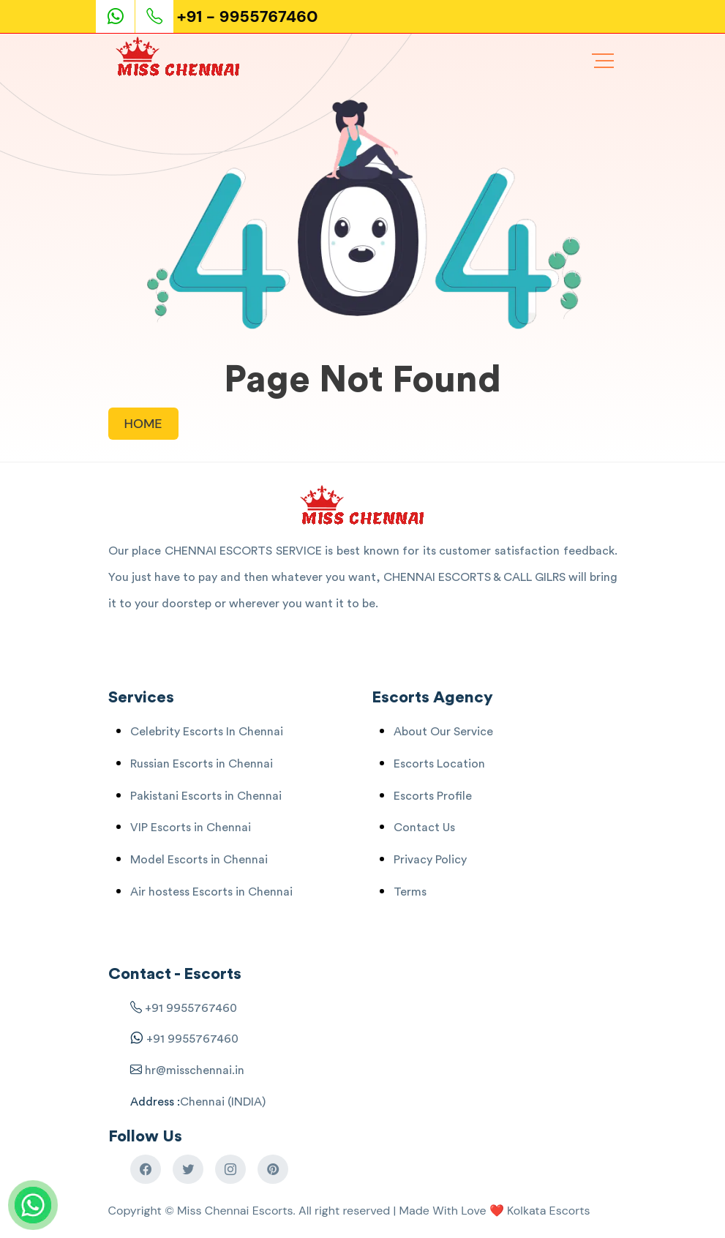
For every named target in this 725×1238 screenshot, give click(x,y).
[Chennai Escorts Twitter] (188, 1169)
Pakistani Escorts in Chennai (206, 796)
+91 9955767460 (191, 1008)
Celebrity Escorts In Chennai (206, 732)
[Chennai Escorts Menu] (602, 61)
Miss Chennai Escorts (235, 1210)
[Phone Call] (155, 16)
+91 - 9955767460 (247, 16)
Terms (410, 892)
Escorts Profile (433, 796)
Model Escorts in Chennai (199, 860)
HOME (143, 423)
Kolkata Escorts (548, 1210)
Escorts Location (439, 764)
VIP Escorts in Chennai (190, 827)
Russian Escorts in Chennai (201, 764)
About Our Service (443, 732)
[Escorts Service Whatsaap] (121, 16)
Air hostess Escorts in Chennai (211, 892)
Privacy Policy (430, 860)
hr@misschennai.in (193, 1070)
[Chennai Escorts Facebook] (145, 1169)
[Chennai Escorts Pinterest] (273, 1169)
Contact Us (424, 827)
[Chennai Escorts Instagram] (230, 1169)
